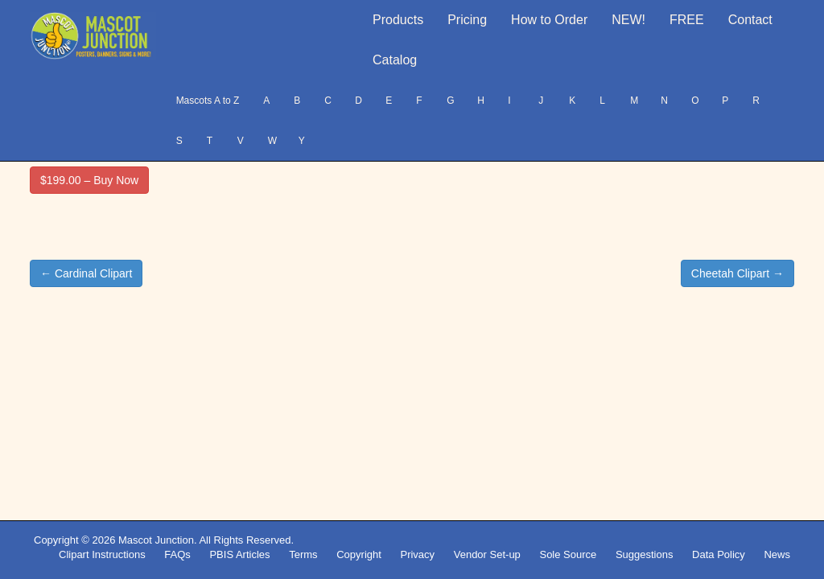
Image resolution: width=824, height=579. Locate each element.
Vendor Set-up (487, 554)
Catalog (395, 60)
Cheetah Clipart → (737, 273)
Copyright (358, 554)
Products (398, 20)
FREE (687, 20)
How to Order (549, 20)
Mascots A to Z (208, 100)
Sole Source (567, 554)
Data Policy (718, 554)
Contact (750, 20)
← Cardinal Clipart (86, 273)
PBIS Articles (239, 554)
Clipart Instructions (102, 554)
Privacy (417, 554)
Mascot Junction (156, 540)
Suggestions (645, 554)
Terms (303, 554)
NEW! (628, 20)
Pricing (467, 20)
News (777, 554)
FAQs (177, 554)
